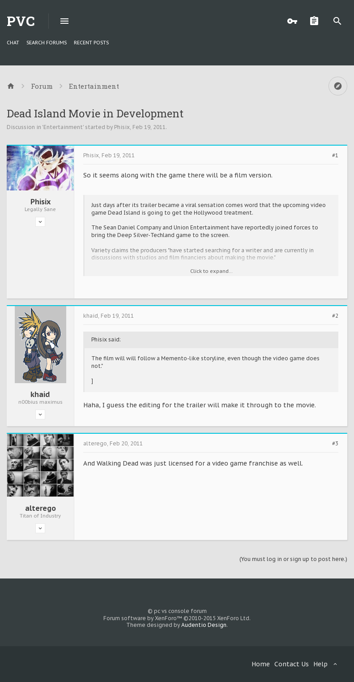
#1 (335, 155)
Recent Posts (91, 42)
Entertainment (63, 127)
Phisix (122, 127)
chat (13, 42)
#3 (335, 443)
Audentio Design (203, 625)
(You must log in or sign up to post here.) (293, 559)
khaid (40, 394)
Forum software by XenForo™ (177, 618)
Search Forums (46, 42)
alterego (40, 508)
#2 (335, 316)
